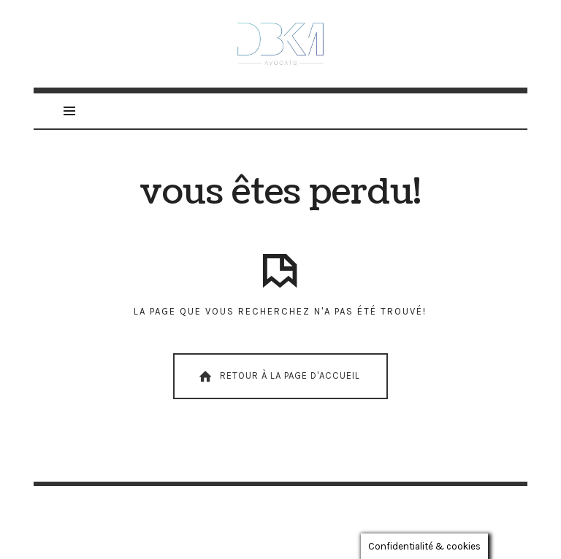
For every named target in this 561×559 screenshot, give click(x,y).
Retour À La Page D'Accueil (278, 377)
